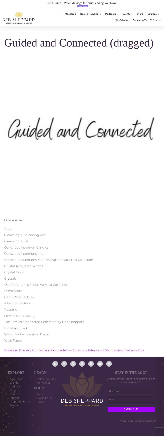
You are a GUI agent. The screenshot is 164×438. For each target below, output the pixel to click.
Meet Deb (70, 14)
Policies (15, 397)
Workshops (43, 382)
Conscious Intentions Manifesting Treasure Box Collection (48, 260)
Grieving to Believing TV (131, 20)
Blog (13, 390)
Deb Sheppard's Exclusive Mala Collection (36, 285)
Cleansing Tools (16, 241)
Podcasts (111, 14)
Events (127, 14)
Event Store (13, 291)
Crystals (10, 278)
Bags (8, 229)
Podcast (15, 386)
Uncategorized (15, 328)
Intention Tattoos (17, 303)
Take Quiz (83, 6)
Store (140, 14)
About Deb (17, 378)
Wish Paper (13, 340)
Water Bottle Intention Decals (27, 334)
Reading (10, 309)
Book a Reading (90, 14)
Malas (40, 401)
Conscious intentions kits (23, 254)
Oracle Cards (44, 398)
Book (39, 394)
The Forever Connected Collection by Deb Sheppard (44, 322)
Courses (153, 14)
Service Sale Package (20, 316)
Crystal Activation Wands (23, 266)
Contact (15, 394)
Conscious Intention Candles (26, 247)
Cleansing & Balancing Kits (25, 235)
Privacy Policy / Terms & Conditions (137, 421)
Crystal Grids (14, 272)
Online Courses (46, 378)
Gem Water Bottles (19, 297)
